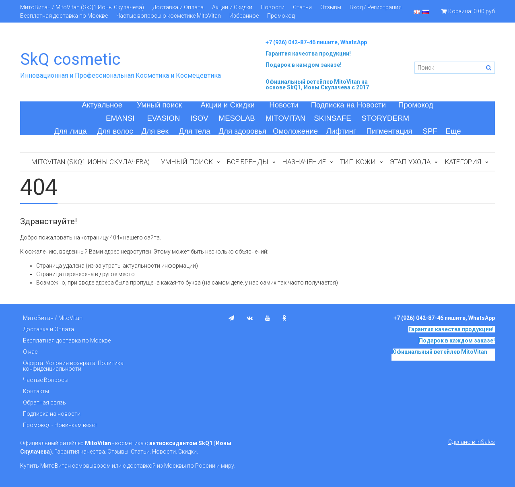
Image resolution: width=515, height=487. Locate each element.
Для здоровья (242, 131)
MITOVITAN (286, 118)
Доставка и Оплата (178, 7)
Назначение (304, 162)
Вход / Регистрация (376, 7)
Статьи (302, 7)
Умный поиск (159, 105)
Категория (463, 162)
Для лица (70, 131)
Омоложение (295, 131)
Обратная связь (44, 402)
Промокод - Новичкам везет (60, 425)
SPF (430, 131)
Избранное (244, 16)
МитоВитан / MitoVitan (52, 318)
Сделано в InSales (471, 442)
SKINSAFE (332, 118)
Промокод (281, 16)
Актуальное (102, 105)
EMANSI (120, 118)
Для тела (194, 131)
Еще (453, 131)
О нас (30, 352)
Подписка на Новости (348, 105)
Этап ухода (410, 162)
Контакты (36, 391)
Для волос (115, 131)
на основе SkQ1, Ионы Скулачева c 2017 (317, 84)
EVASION (163, 118)
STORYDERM (386, 118)
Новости (272, 7)
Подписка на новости (51, 414)
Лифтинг (341, 131)
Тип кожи (358, 162)
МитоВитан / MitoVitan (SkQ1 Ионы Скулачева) (82, 7)
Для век (155, 131)
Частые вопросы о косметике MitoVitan (168, 16)
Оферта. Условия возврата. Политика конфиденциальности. (73, 366)
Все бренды (247, 162)
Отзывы (330, 7)
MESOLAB (237, 118)
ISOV (199, 118)
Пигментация (389, 131)
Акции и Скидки (232, 7)
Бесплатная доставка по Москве (64, 16)
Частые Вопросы (45, 380)
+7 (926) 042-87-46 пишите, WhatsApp (316, 42)
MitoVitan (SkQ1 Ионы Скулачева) (90, 162)
